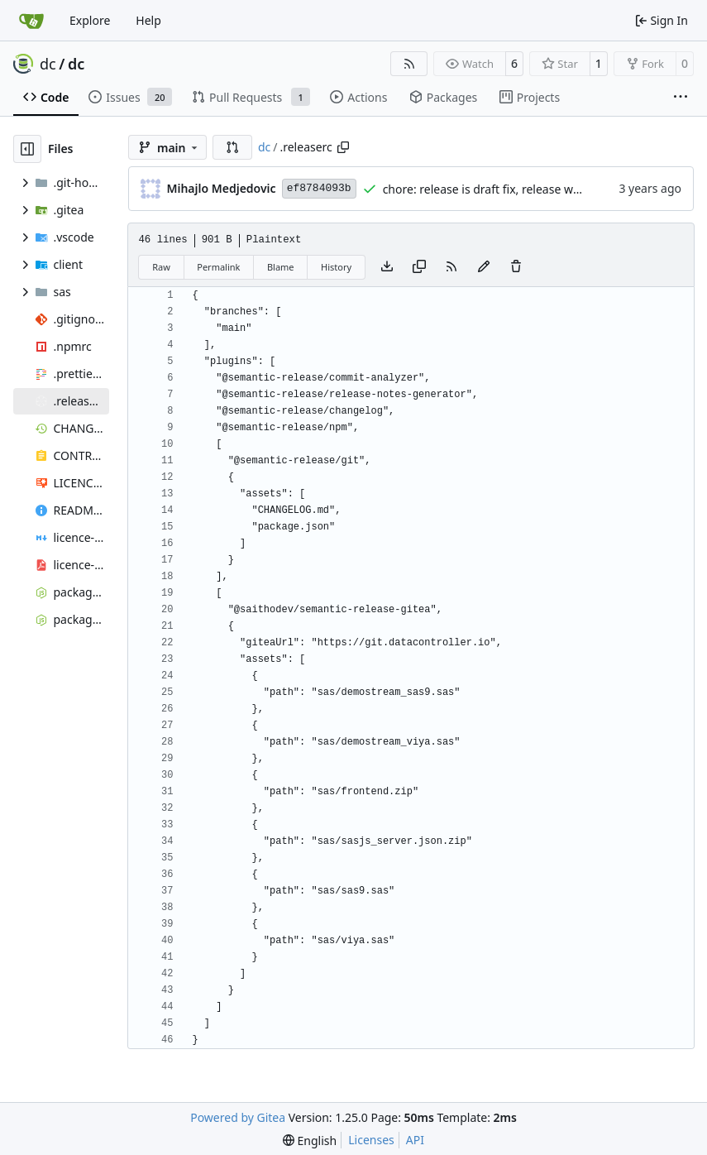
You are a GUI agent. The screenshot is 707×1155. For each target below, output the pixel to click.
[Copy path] (343, 147)
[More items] (680, 97)
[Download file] (387, 267)
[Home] (31, 21)
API (415, 1140)
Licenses (371, 1140)
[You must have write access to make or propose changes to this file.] (516, 267)
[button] (232, 147)
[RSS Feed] (409, 63)
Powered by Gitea (237, 1117)
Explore (89, 20)
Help (148, 20)
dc (48, 63)
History (336, 267)
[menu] (310, 1140)
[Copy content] (419, 267)
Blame (280, 267)
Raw (161, 267)
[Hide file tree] (27, 149)
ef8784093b (319, 188)
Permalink (218, 267)
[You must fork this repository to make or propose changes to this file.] (484, 267)
